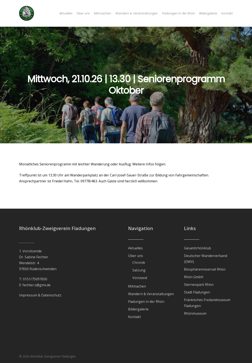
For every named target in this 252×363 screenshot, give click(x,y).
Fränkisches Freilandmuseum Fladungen (207, 302)
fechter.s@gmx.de (37, 285)
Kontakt (134, 316)
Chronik (138, 262)
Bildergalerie (138, 309)
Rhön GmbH (193, 277)
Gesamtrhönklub (197, 248)
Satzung (139, 270)
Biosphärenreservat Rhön (204, 269)
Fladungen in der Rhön (146, 301)
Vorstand (139, 277)
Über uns (135, 255)
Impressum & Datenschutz (40, 295)
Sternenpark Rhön (199, 284)
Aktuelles (135, 248)
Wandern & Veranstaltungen (151, 294)
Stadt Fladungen (197, 292)
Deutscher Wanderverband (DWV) (205, 258)
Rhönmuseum (195, 313)
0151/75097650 (35, 279)
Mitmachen (137, 286)
